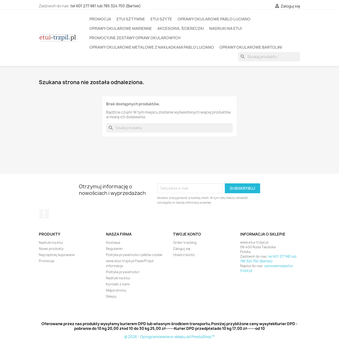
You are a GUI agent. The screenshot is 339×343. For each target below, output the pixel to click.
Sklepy (111, 296)
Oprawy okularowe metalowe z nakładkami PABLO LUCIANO (151, 47)
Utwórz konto (184, 254)
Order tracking (185, 242)
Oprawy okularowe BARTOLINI (250, 47)
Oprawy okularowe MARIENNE (120, 28)
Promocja (100, 19)
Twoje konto (187, 234)
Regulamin (114, 248)
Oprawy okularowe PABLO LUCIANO (214, 19)
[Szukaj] (269, 56)
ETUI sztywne (131, 19)
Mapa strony (116, 290)
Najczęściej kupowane (57, 254)
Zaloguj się (181, 248)
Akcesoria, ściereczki (180, 28)
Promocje (46, 261)
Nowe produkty (51, 248)
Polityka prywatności (122, 272)
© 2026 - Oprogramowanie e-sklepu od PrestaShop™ (169, 336)
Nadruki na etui (225, 28)
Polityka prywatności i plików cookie (134, 254)
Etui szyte (161, 19)
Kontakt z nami (117, 284)
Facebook (44, 214)
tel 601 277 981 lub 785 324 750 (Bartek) (105, 5)
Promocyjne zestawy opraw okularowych (135, 37)
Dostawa (113, 242)
